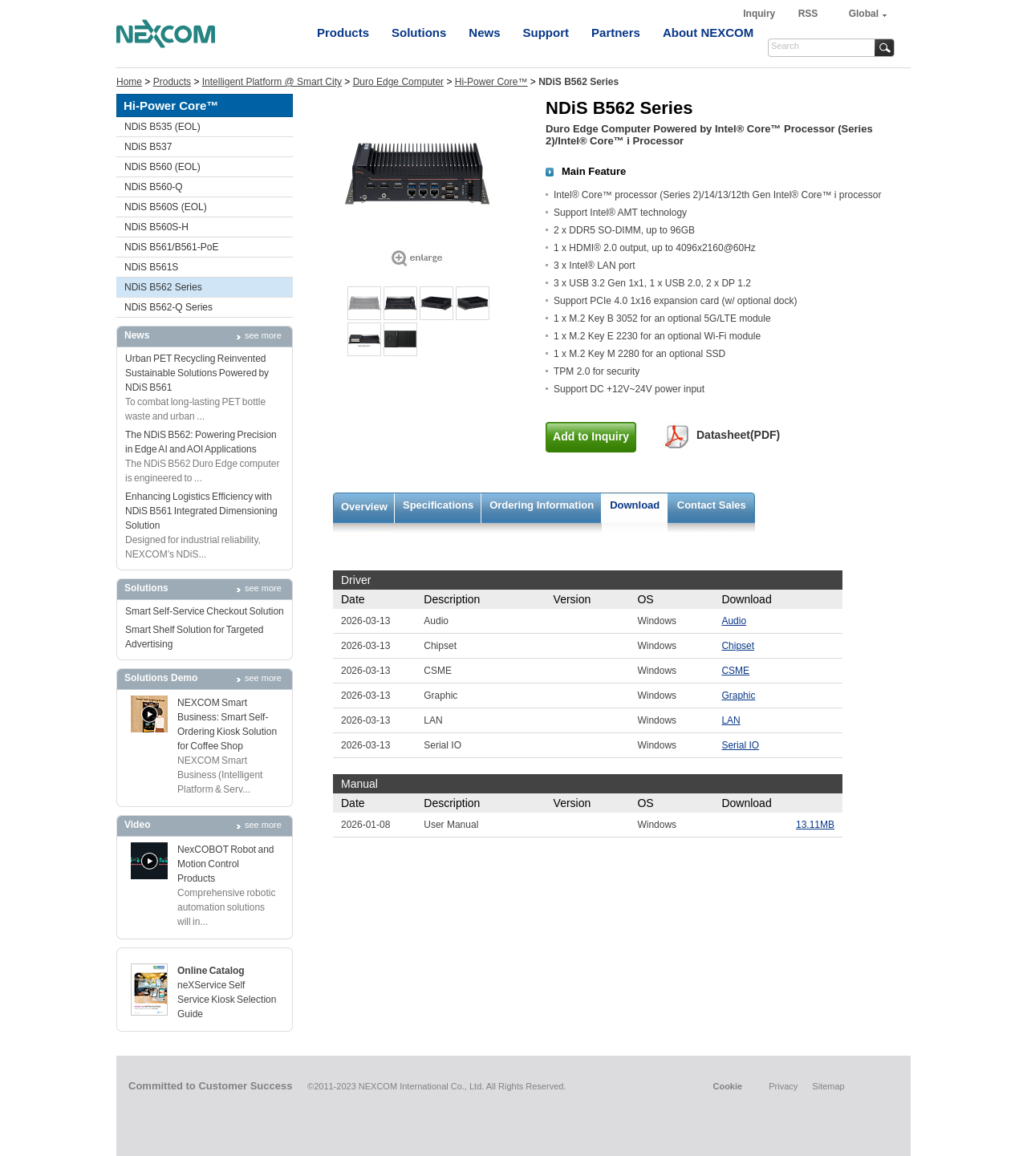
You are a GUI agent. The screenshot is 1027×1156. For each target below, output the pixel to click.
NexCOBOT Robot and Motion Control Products (225, 864)
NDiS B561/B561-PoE (171, 247)
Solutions (419, 32)
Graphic (738, 695)
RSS (808, 13)
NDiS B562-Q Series (168, 307)
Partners (615, 32)
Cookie (727, 1086)
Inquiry (760, 13)
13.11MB (815, 824)
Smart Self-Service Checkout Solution (204, 611)
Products (343, 32)
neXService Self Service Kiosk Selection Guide (226, 1000)
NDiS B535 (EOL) (162, 126)
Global (864, 13)
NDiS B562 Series (163, 287)
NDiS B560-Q (153, 187)
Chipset (737, 645)
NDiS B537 (148, 146)
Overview (364, 507)
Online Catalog (211, 970)
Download (635, 505)
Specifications (438, 505)
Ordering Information (541, 505)
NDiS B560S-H (156, 227)
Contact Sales (711, 505)
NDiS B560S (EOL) (165, 207)
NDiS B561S (151, 267)
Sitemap (828, 1086)
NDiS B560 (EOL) (162, 166)
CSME (735, 670)
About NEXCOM (708, 32)
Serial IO (740, 745)
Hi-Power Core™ (491, 81)
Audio (733, 621)
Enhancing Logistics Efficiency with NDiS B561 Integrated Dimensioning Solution (201, 511)
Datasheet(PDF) (738, 434)
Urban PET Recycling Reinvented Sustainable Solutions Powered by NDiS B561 (197, 373)
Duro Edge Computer (398, 81)
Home (129, 81)
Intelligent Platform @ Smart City (272, 81)
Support (546, 32)
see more (263, 335)
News (484, 32)
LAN (730, 720)
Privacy (783, 1086)
